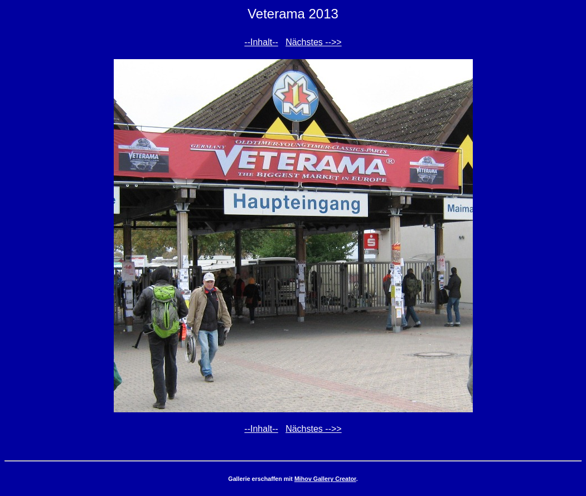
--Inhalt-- (261, 42)
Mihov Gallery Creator (325, 478)
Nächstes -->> (313, 42)
